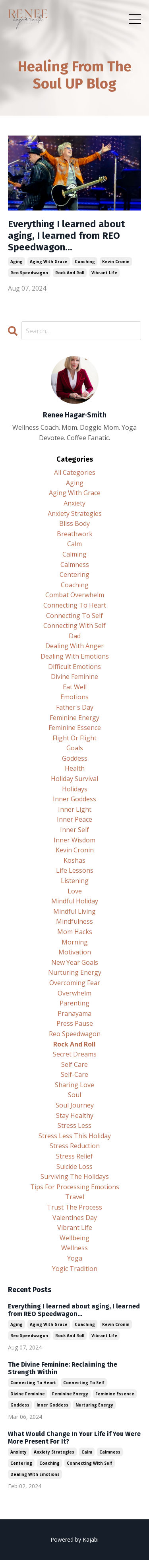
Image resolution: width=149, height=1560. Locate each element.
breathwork (75, 533)
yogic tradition (74, 1268)
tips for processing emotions (74, 1186)
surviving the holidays (75, 1176)
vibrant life (104, 272)
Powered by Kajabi (74, 1539)
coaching (85, 261)
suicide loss (74, 1166)
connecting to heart (74, 605)
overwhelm (74, 993)
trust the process (74, 1207)
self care (74, 1064)
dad (75, 635)
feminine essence (74, 727)
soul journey (75, 1105)
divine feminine (74, 676)
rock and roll (69, 272)
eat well (75, 687)
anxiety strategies (75, 513)
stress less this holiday (75, 1135)
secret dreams (75, 1054)
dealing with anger (74, 645)
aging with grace (49, 261)
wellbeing (74, 1237)
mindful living (74, 911)
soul (74, 1094)
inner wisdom (74, 840)
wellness (74, 1247)
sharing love (74, 1084)
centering (74, 574)
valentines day (74, 1217)
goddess (74, 758)
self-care (74, 1074)
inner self (74, 829)
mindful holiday (74, 901)
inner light (74, 809)
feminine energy (74, 717)
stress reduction (75, 1145)
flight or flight (74, 738)
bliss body (74, 523)
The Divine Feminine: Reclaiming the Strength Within (62, 1368)
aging (16, 261)
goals (74, 748)
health (75, 768)
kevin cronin (116, 261)
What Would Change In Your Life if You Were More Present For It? (74, 1437)
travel (74, 1196)
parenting (74, 1003)
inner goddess (74, 799)
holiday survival (74, 778)
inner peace (74, 819)
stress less (74, 1125)
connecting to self (74, 615)
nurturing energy (74, 972)
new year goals (74, 962)
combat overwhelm (74, 594)
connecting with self (74, 625)
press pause (74, 1023)
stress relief (74, 1156)
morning (75, 942)
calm (74, 543)
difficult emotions (74, 666)
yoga (74, 1258)
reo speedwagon (29, 272)
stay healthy (74, 1115)
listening (75, 880)
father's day (74, 707)
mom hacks (74, 931)
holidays (74, 789)
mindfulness (74, 921)
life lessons (74, 870)
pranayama (74, 1013)
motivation (74, 952)
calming (74, 554)
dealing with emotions (75, 656)
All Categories (74, 472)
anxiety (74, 503)
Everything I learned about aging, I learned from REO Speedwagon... (66, 235)
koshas (74, 860)
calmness (74, 564)
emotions (74, 696)
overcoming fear (74, 982)
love (75, 891)
